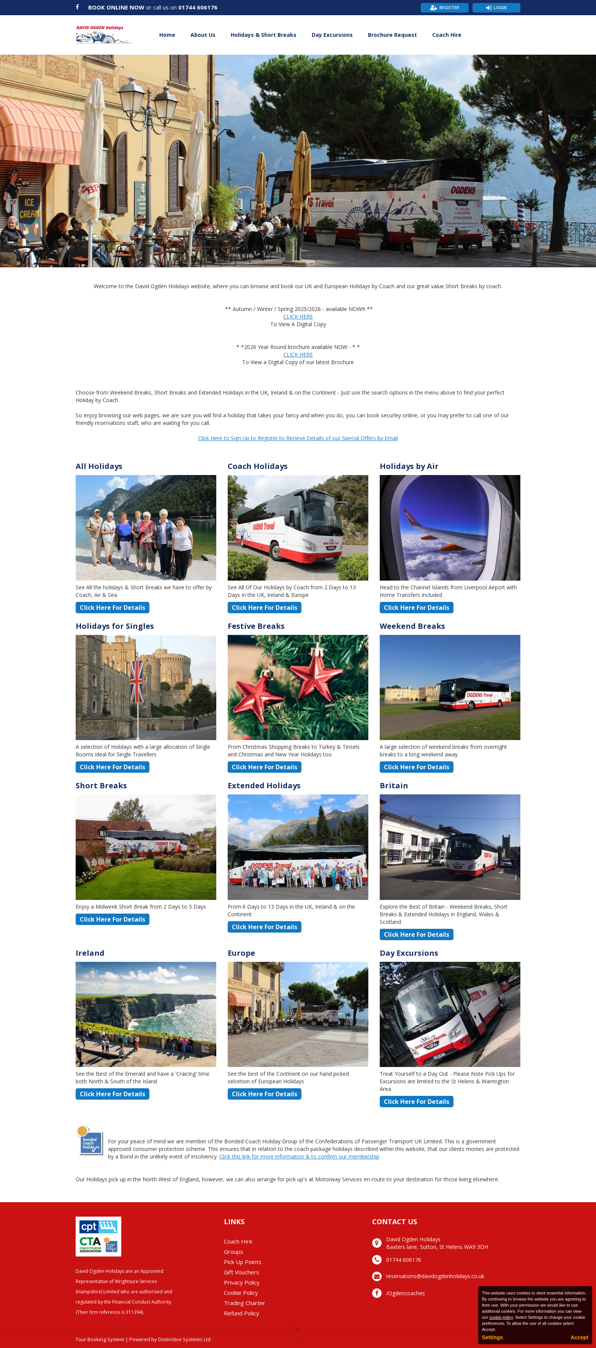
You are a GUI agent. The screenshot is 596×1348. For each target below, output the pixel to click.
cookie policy (501, 1317)
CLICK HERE (298, 316)
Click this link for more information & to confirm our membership (299, 1156)
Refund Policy (241, 1313)
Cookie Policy (241, 1292)
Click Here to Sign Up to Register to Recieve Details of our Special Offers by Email (298, 438)
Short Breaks (101, 785)
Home (167, 34)
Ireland (90, 953)
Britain (394, 785)
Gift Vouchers (241, 1272)
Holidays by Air (409, 466)
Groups (233, 1251)
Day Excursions (332, 34)
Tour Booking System (100, 1339)
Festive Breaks (256, 626)
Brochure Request (392, 34)
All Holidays (99, 466)
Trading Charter (244, 1303)
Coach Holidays (258, 466)
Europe (241, 953)
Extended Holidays (264, 785)
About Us (203, 34)
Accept (579, 1337)
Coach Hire (446, 34)
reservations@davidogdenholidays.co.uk (435, 1276)
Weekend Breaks (412, 626)
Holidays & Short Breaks (263, 34)
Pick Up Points (243, 1262)
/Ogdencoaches (405, 1293)
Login (500, 7)
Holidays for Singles (115, 626)
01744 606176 (197, 7)
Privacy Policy (242, 1282)
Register (449, 7)
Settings (492, 1337)
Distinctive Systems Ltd (184, 1339)
